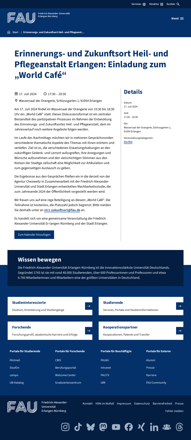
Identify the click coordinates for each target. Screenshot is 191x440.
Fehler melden (174, 411)
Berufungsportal (65, 368)
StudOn (14, 368)
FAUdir (105, 360)
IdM (103, 383)
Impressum (124, 404)
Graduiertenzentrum (68, 383)
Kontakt (88, 404)
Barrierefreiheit (162, 404)
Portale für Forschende (70, 351)
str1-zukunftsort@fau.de (62, 210)
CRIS (58, 360)
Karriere (151, 375)
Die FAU (128, 142)
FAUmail (15, 360)
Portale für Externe (158, 351)
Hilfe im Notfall (105, 404)
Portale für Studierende (25, 351)
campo (14, 375)
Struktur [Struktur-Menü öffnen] (156, 4)
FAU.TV (105, 375)
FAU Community (156, 383)
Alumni (150, 360)
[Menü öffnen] (177, 18)
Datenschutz (142, 404)
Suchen (173, 4)
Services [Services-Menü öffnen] (138, 4)
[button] (50, 306)
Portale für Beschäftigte (116, 351)
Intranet (106, 368)
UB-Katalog (17, 383)
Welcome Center (65, 375)
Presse (150, 368)
